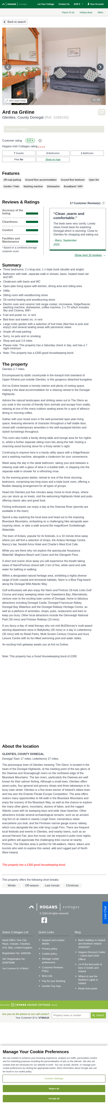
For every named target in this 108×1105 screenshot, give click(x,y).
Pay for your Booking (53, 981)
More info (47, 976)
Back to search (16, 21)
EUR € (78, 4)
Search (100, 1015)
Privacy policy (49, 948)
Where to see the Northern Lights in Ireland (88, 980)
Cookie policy (49, 953)
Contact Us (64, 4)
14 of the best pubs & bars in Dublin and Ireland (90, 968)
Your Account (95, 4)
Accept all (54, 1098)
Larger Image (16, 101)
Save (101, 112)
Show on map (52, 159)
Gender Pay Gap (51, 986)
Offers (100, 12)
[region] (54, 1075)
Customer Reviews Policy (52, 969)
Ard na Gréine (18, 112)
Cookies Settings (54, 1078)
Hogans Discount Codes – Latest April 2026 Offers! (91, 956)
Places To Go (68, 12)
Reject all (54, 1088)
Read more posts (87, 988)
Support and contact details (53, 942)
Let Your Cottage (45, 4)
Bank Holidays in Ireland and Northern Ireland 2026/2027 (91, 944)
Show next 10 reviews (88, 255)
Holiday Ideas (86, 12)
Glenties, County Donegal (35, 117)
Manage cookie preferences (50, 960)
